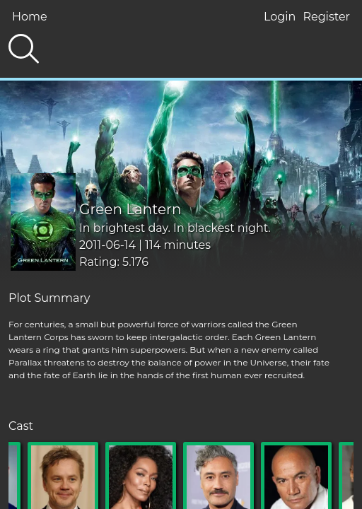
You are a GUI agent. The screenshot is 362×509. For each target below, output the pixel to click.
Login (280, 16)
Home (29, 16)
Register (326, 16)
